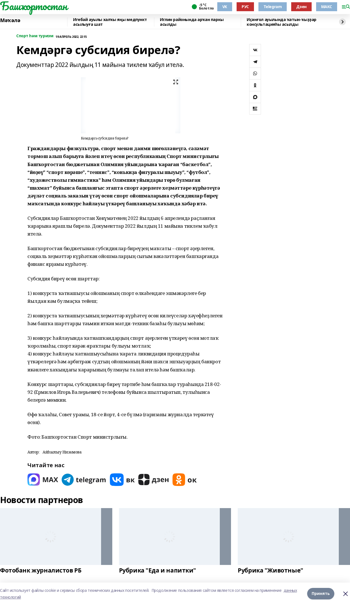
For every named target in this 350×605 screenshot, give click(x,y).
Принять (321, 593)
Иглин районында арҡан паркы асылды (192, 22)
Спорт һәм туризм (34, 36)
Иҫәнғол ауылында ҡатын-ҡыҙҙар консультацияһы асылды (281, 22)
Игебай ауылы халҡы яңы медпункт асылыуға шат (110, 22)
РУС (245, 6)
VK (224, 6)
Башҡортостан (33, 5)
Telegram (272, 6)
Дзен (301, 6)
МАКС (326, 6)
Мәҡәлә (10, 20)
